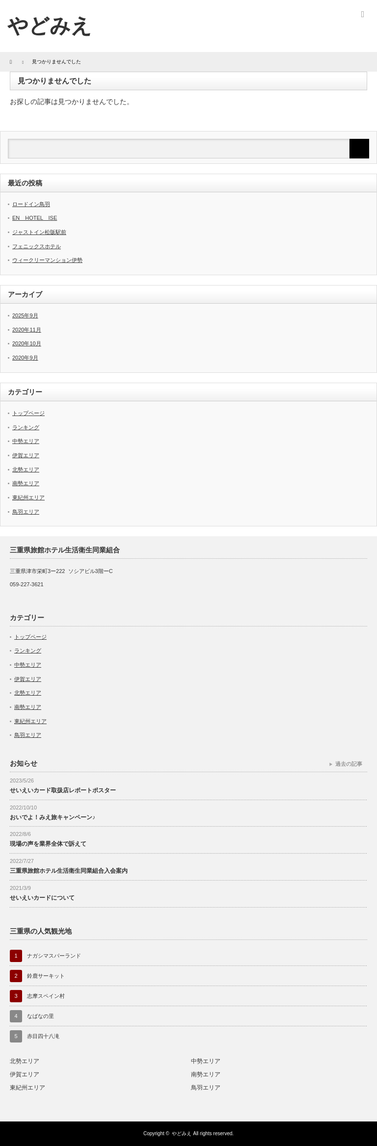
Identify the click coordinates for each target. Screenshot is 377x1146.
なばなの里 (40, 1016)
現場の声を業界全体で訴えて (48, 843)
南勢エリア (25, 483)
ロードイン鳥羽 (31, 204)
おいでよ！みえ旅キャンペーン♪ (52, 817)
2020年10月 (26, 343)
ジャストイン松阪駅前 (39, 232)
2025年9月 (25, 315)
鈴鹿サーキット (46, 976)
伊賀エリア (25, 455)
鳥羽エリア (25, 512)
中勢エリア (25, 441)
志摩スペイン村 (46, 996)
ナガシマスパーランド (54, 956)
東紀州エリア (28, 497)
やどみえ (49, 25)
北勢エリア (25, 469)
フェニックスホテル (36, 246)
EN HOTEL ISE (34, 218)
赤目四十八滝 (43, 1036)
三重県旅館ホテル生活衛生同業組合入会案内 (69, 870)
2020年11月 (26, 330)
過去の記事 (348, 764)
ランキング (25, 427)
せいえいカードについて (42, 897)
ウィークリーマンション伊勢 (47, 260)
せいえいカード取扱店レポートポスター (63, 790)
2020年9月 (25, 358)
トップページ (28, 413)
